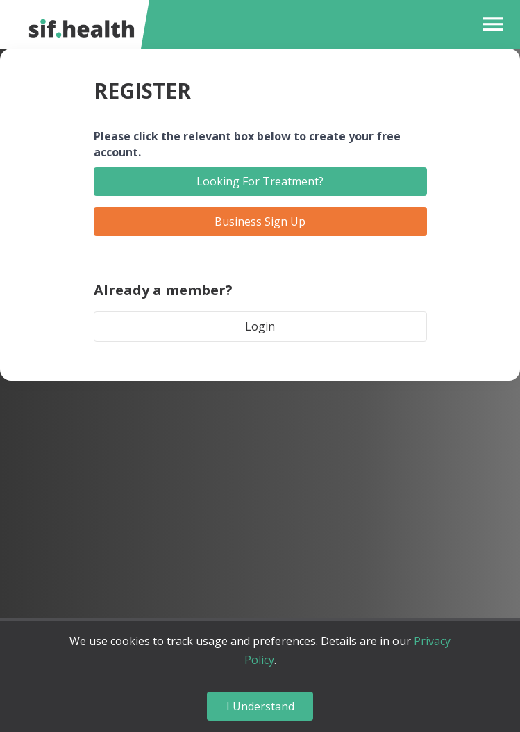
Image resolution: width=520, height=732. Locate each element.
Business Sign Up (260, 221)
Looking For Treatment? (260, 181)
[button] (489, 24)
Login (260, 326)
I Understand (260, 706)
